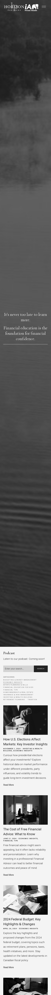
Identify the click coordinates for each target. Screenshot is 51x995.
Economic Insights (12, 682)
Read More (8, 785)
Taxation (32, 699)
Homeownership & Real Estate (18, 692)
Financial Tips (10, 690)
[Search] (18, 669)
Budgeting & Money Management (20, 680)
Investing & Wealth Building (18, 697)
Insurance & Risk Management (18, 695)
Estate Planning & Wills (15, 685)
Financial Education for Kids (18, 687)
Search (40, 669)
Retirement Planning (14, 699)
